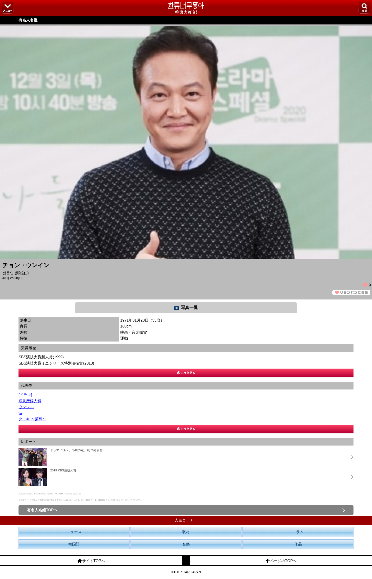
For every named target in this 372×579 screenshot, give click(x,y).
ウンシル (26, 407)
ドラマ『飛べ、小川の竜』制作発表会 (76, 450)
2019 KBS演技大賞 (63, 470)
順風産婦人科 (30, 401)
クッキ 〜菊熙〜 (32, 419)
